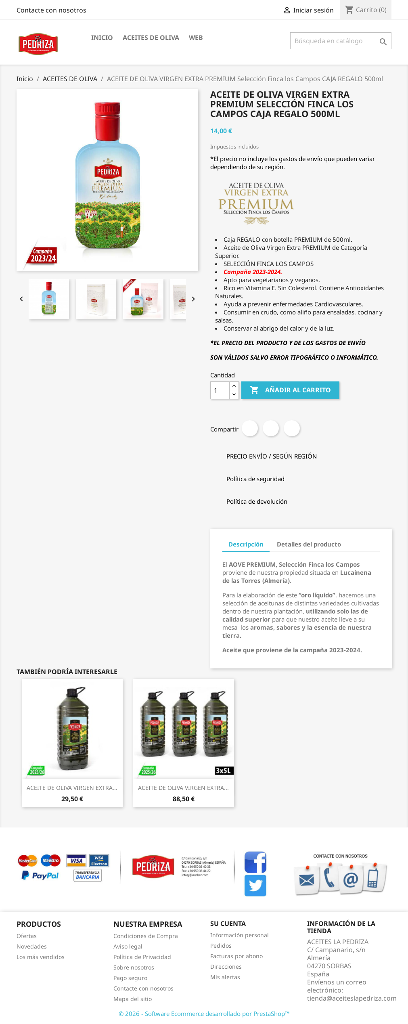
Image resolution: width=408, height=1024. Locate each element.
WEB (196, 37)
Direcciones (226, 966)
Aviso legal (127, 946)
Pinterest (292, 428)
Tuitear (271, 428)
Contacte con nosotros (51, 10)
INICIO (102, 37)
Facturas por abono (236, 956)
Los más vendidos (41, 957)
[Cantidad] (220, 390)
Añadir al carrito (290, 390)
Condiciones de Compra (145, 936)
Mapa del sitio (132, 999)
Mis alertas (225, 977)
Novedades (32, 946)
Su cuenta (228, 923)
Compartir (250, 428)
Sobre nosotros (133, 967)
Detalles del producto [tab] (309, 544)
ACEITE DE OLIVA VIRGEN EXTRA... (72, 788)
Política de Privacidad (142, 957)
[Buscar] (340, 40)
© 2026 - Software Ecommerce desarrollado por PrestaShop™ (204, 1013)
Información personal (239, 935)
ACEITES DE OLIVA (151, 37)
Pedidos (221, 945)
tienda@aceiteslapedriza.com (352, 998)
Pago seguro (130, 978)
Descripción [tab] (246, 544)
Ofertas (27, 936)
